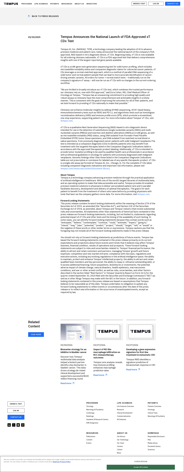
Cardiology (90, 413)
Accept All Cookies (141, 467)
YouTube (18, 425)
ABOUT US (79, 4)
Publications (90, 436)
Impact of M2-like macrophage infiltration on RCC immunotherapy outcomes (106, 353)
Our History (121, 436)
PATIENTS (54, 4)
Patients (153, 403)
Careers (120, 446)
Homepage (153, 433)
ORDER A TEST (139, 4)
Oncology (89, 406)
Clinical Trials (152, 413)
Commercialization (124, 416)
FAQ (149, 440)
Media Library (153, 443)
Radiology (90, 416)
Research (120, 410)
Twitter (13, 425)
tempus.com (143, 194)
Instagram (23, 425)
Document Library (154, 446)
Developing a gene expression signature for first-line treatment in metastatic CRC (140, 352)
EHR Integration (92, 423)
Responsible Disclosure (156, 436)
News (119, 453)
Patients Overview (154, 406)
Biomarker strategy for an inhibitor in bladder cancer (73, 350)
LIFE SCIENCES (41, 4)
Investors (151, 450)
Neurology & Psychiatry (95, 410)
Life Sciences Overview (125, 406)
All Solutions (121, 419)
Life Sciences (124, 403)
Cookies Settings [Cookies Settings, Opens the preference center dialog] (140, 461)
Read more (66, 383)
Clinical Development (124, 413)
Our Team (120, 443)
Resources (92, 433)
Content (89, 440)
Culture (119, 450)
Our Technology (122, 440)
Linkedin (9, 425)
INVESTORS (91, 4)
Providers (92, 403)
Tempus (11, 4)
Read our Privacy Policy (61, 462)
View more (36, 334)
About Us (122, 433)
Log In (156, 4)
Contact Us (172, 4)
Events (88, 443)
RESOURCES (66, 4)
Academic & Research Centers (97, 419)
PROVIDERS (26, 4)
